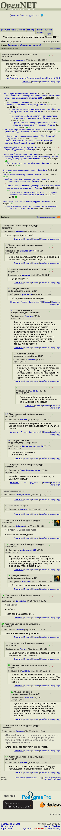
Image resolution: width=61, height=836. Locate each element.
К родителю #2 (35, 302)
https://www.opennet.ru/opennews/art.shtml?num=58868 (32, 78)
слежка (48, 30)
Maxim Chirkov (52, 826)
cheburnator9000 (35, 159)
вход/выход (40, 31)
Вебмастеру (54, 828)
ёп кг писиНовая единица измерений (19, 170)
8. (9, 269)
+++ (22, 15)
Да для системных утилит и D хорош (23, 163)
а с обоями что (14, 102)
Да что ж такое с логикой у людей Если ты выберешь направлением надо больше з (33, 193)
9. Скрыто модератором (16, 506)
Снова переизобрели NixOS (16, 93)
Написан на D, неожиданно (15, 154)
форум (29, 15)
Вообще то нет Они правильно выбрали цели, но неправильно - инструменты (27, 180)
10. (7, 414)
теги (37, 15)
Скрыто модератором (12, 147)
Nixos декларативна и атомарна (21, 105)
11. (10, 289)
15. (12, 310)
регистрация (33, 30)
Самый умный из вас (23, 143)
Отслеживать (55, 48)
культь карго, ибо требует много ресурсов (22, 201)
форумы (4, 30)
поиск (22, 30)
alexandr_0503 (35, 98)
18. (10, 440)
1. (2, 225)
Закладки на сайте (10, 824)
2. (6, 245)
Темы (58, 778)
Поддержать (40, 828)
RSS (49, 34)
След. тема (57, 779)
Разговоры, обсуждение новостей (24, 45)
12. (3, 520)
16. (15, 354)
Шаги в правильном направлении (18, 174)
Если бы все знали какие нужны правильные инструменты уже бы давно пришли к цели (33, 187)
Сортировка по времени (45, 217)
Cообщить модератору (50, 82)
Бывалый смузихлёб (33, 446)
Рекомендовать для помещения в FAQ (28, 778)
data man (33, 154)
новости (15, 15)
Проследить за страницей (8, 827)
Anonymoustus (30, 147)
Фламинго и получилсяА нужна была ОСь (25, 136)
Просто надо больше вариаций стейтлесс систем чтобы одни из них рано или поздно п (35, 124)
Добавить (28, 828)
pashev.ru (41, 105)
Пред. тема (48, 779)
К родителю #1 (35, 432)
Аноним (33, 93)
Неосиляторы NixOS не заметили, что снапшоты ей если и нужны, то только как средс (34, 117)
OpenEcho (42, 170)
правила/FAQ (15, 30)
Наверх (35, 239)
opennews (20, 60)
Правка (35, 82)
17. (7, 464)
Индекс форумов (49, 778)
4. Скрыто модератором (12, 491)
